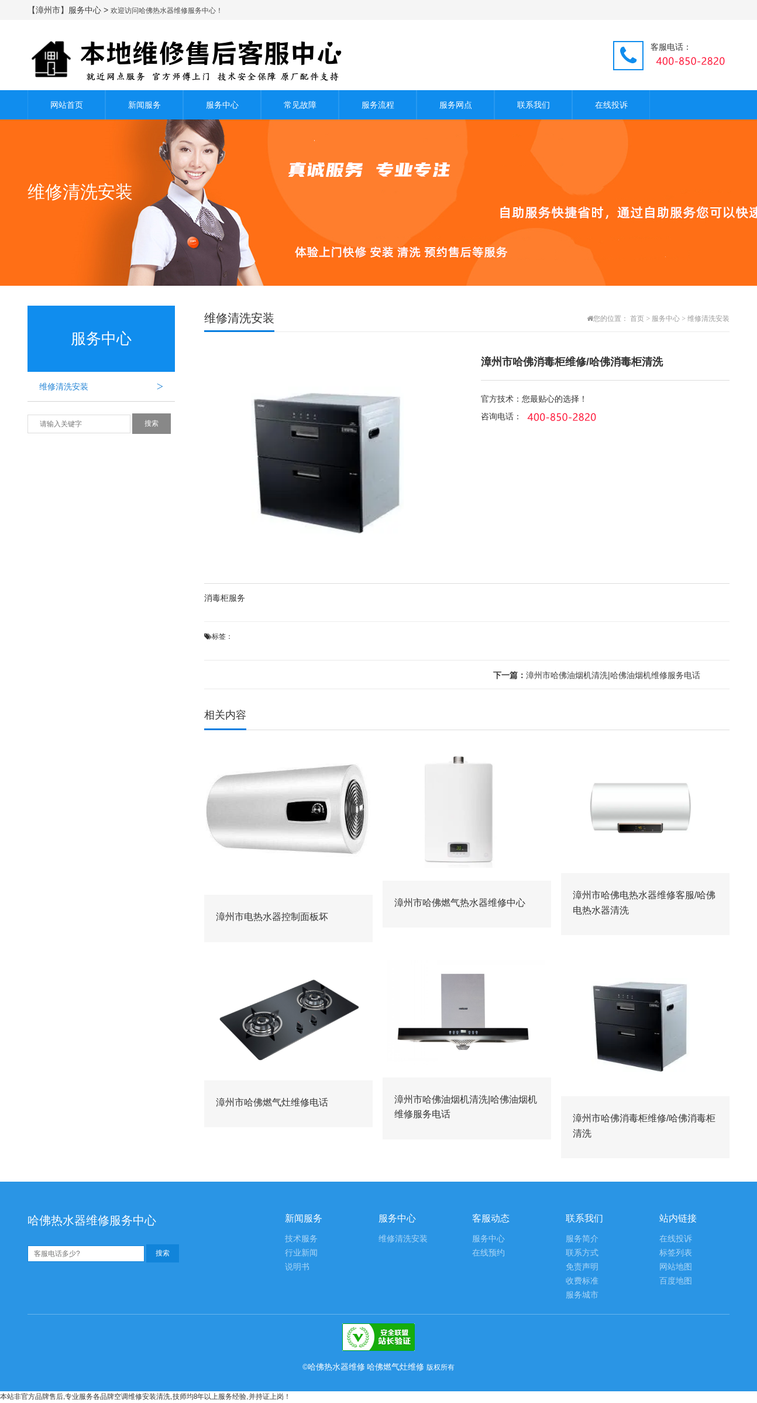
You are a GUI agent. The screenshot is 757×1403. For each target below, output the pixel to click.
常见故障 (300, 104)
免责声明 (582, 1266)
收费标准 (582, 1281)
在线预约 (488, 1252)
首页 (637, 318)
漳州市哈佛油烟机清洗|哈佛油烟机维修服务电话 (596, 675)
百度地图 (675, 1281)
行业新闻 (301, 1252)
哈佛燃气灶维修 (395, 1366)
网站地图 (675, 1266)
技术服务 (301, 1238)
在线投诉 (611, 104)
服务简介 (582, 1238)
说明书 (297, 1266)
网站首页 (66, 104)
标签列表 (675, 1252)
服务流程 (378, 104)
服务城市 (582, 1295)
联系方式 (582, 1252)
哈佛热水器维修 (336, 1366)
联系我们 (533, 104)
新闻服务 (144, 104)
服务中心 (222, 104)
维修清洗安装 (107, 386)
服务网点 (455, 104)
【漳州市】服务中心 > (69, 10)
